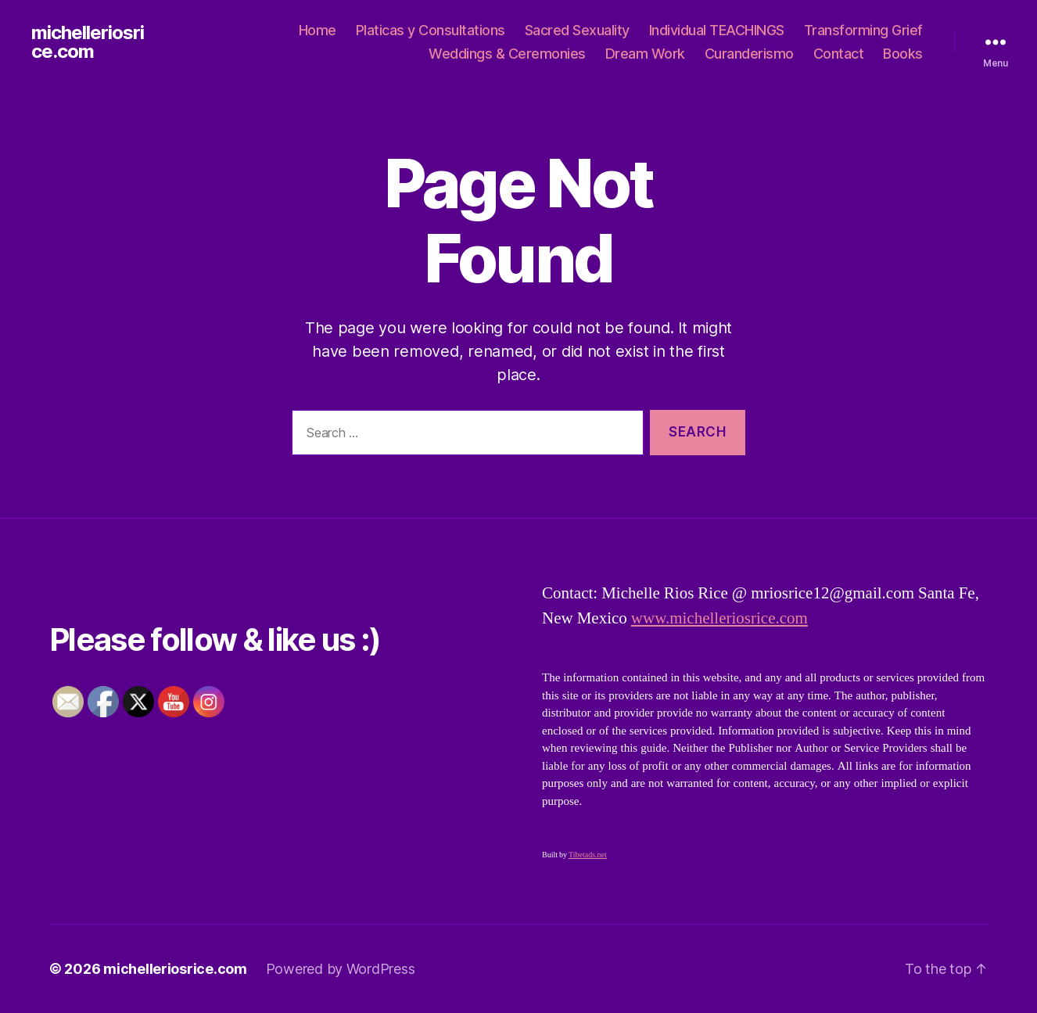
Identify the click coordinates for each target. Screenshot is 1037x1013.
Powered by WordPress (340, 969)
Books (903, 53)
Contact (838, 53)
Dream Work (645, 53)
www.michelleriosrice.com (719, 618)
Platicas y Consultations (430, 30)
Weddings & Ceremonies (507, 53)
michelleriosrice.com (87, 42)
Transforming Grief (863, 30)
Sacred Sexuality (577, 30)
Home (317, 30)
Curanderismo (749, 53)
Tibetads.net (588, 855)
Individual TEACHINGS (716, 30)
